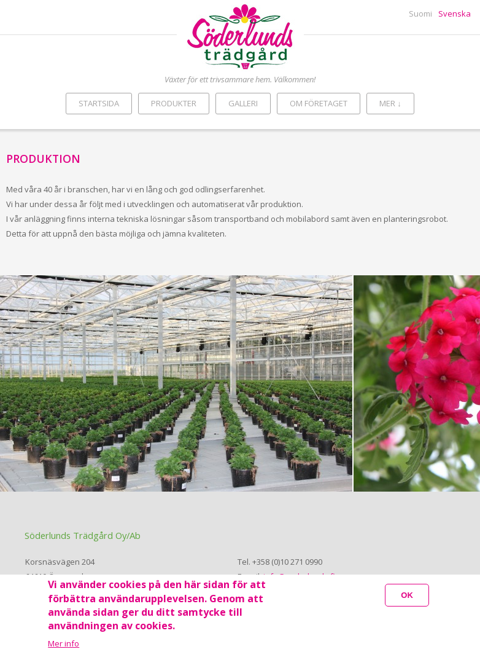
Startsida (99, 103)
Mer (390, 103)
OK (407, 600)
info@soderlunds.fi (299, 576)
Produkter (173, 103)
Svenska (454, 13)
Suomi (420, 13)
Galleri (243, 103)
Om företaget (318, 103)
